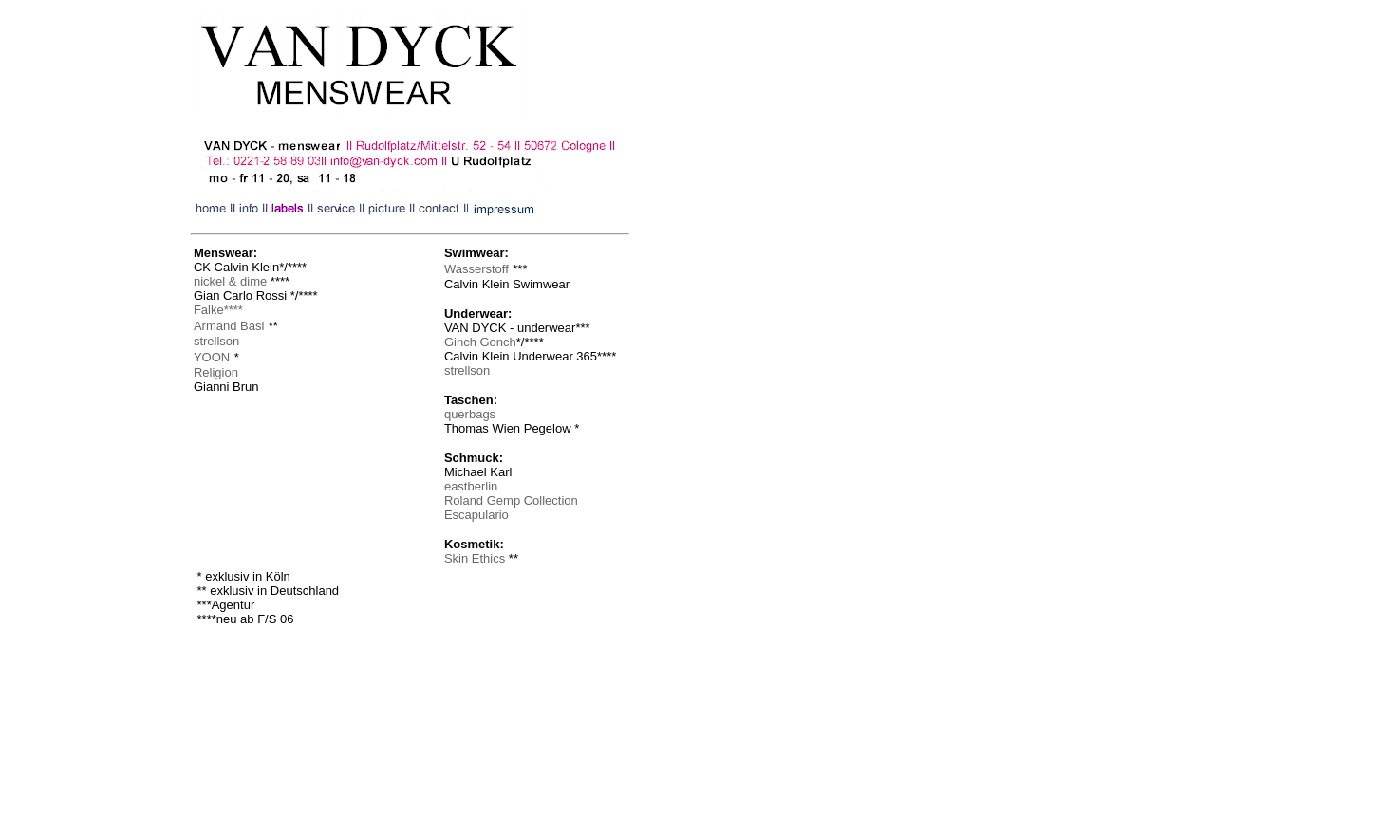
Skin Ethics (474, 558)
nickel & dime (230, 281)
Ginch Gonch (480, 342)
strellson (467, 370)
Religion (216, 372)
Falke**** (218, 310)
